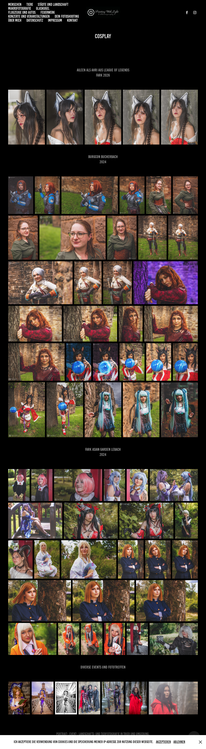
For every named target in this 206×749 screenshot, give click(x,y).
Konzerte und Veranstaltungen (29, 16)
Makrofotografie (19, 8)
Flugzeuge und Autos (22, 12)
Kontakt (72, 20)
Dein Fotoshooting (67, 16)
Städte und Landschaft (53, 4)
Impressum (55, 20)
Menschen (14, 4)
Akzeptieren (163, 742)
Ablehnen (179, 742)
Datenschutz (34, 20)
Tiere (29, 4)
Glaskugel (43, 8)
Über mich (14, 20)
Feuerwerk (48, 12)
